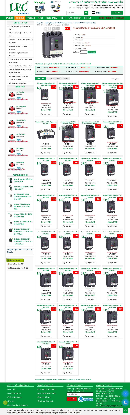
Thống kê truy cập (14, 260)
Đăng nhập (87, 18)
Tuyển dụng (31, 18)
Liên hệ (62, 18)
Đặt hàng (47, 114)
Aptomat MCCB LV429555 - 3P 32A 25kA (68, 159)
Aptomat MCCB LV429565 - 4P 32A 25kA (68, 269)
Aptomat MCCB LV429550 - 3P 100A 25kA (90, 196)
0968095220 (54, 67)
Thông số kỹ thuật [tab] (54, 78)
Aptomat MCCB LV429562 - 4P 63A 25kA (46, 306)
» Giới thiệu (11, 389)
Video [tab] (66, 78)
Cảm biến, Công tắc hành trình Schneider (18, 54)
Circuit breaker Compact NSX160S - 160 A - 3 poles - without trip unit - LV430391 (112, 85)
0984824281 (55, 72)
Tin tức (40, 18)
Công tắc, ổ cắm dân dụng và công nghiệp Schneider (20, 71)
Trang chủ (10, 17)
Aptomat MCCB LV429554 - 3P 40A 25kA (90, 159)
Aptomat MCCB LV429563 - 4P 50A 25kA (112, 269)
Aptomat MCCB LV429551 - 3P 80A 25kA (68, 196)
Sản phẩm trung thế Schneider (18, 76)
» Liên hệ (10, 401)
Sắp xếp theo (116, 79)
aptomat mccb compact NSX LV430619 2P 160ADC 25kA (90, 123)
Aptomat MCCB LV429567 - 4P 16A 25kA (112, 233)
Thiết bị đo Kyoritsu (15, 79)
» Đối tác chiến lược (14, 393)
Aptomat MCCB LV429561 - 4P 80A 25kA (68, 306)
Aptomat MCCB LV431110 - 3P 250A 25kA (90, 233)
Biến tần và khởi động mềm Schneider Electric (21, 34)
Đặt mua (92, 52)
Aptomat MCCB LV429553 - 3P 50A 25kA (112, 159)
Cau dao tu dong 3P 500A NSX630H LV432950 (68, 123)
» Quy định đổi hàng (44, 397)
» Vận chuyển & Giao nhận (46, 393)
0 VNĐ (98, 13)
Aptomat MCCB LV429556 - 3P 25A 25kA (46, 159)
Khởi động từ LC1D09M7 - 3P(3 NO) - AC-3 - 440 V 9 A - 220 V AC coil (23, 231)
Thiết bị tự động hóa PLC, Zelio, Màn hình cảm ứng (20, 61)
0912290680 (112, 72)
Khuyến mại (20, 18)
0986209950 (84, 72)
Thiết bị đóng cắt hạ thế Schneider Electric (19, 28)
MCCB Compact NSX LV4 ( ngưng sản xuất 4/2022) (53, 25)
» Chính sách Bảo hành (45, 401)
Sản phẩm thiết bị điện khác (17, 83)
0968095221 (114, 67)
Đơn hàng (117, 13)
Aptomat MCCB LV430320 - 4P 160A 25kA (46, 343)
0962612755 (85, 67)
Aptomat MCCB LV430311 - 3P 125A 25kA (112, 196)
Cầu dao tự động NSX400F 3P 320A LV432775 (68, 84)
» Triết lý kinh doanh (14, 397)
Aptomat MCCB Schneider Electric (84, 23)
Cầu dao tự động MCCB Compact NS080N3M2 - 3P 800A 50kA (22, 196)
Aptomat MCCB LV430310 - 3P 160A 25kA (46, 233)
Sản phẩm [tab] (40, 78)
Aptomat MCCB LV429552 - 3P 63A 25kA (46, 196)
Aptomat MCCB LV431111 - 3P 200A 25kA (68, 233)
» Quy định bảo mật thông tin (17, 405)
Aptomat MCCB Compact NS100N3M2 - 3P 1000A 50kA (22, 206)
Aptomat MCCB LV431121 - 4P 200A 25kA (68, 343)
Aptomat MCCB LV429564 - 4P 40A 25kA (90, 269)
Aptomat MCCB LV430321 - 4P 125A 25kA (112, 306)
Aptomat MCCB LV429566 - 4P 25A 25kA (46, 269)
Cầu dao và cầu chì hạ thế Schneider (20, 66)
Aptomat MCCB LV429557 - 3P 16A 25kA (112, 123)
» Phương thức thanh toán (46, 389)
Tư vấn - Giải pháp (74, 18)
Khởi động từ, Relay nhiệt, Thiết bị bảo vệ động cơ (21, 41)
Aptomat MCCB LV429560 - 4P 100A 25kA (90, 306)
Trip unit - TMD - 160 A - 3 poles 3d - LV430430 (45, 123)
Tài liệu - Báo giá (51, 18)
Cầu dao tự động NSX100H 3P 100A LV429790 (46, 84)
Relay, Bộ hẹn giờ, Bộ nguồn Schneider (18, 47)
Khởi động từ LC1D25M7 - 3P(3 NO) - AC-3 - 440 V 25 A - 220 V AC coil (23, 241)
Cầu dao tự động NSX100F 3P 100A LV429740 (90, 84)
